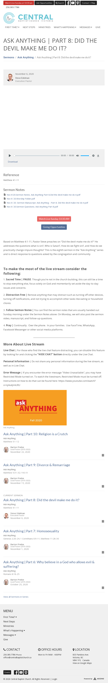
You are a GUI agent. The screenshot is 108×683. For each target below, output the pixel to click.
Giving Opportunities (54, 227)
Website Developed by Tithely (89, 678)
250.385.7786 (12, 7)
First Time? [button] (12, 27)
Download (13, 161)
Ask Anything (25, 57)
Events (7, 672)
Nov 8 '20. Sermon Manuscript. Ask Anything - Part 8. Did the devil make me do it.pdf (45, 202)
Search (60, 3)
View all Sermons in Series (15, 596)
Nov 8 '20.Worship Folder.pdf (19, 198)
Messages (9, 634)
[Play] (10, 155)
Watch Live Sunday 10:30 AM (54, 218)
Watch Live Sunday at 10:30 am (18, 3)
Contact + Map (88, 3)
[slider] (37, 155)
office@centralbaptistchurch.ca (17, 657)
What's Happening (14, 630)
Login (54, 679)
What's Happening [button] (65, 27)
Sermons (8, 57)
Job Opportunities (44, 3)
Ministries (44, 27)
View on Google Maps (82, 663)
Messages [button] (86, 27)
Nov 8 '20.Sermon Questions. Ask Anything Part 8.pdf (30, 206)
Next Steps (29, 27)
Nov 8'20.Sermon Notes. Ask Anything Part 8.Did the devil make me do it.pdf (41, 194)
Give (97, 27)
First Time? (10, 617)
